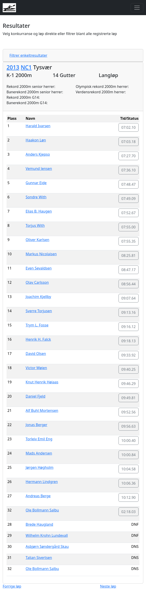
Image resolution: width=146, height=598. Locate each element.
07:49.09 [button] (128, 198)
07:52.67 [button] (128, 212)
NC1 (26, 67)
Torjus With (35, 225)
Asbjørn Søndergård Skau (47, 546)
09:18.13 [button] (128, 340)
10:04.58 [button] (128, 469)
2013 (13, 67)
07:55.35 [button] (128, 241)
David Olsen (36, 353)
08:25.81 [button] (128, 255)
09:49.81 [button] (128, 397)
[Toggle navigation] (137, 7)
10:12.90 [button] (128, 497)
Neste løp (108, 586)
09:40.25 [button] (128, 369)
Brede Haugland (39, 524)
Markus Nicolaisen (41, 253)
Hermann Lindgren (42, 481)
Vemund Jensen (39, 168)
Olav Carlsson (37, 282)
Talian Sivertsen (39, 557)
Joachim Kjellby (38, 296)
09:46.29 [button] (128, 383)
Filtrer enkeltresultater (28, 55)
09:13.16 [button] (128, 312)
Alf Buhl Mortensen (42, 410)
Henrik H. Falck (38, 339)
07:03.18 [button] (128, 141)
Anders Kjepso (38, 154)
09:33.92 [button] (128, 355)
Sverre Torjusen (39, 310)
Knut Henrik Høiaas (42, 382)
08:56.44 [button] (128, 283)
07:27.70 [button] (128, 155)
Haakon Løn (36, 140)
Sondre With (36, 197)
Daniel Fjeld (35, 396)
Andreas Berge (38, 495)
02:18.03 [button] (128, 511)
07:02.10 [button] (128, 127)
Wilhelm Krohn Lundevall (47, 535)
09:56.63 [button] (128, 426)
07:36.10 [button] (128, 170)
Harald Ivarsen (38, 125)
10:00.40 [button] (128, 440)
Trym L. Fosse (37, 325)
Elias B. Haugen (39, 211)
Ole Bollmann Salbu (42, 510)
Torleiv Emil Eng (39, 438)
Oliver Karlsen (37, 239)
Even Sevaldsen (39, 268)
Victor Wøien (36, 367)
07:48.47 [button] (128, 184)
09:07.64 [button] (128, 298)
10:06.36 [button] (128, 483)
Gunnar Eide (36, 182)
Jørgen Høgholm (39, 467)
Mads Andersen (39, 453)
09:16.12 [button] (128, 326)
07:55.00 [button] (128, 227)
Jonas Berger (36, 424)
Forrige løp (12, 586)
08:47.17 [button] (128, 269)
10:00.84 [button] (128, 454)
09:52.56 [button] (128, 412)
